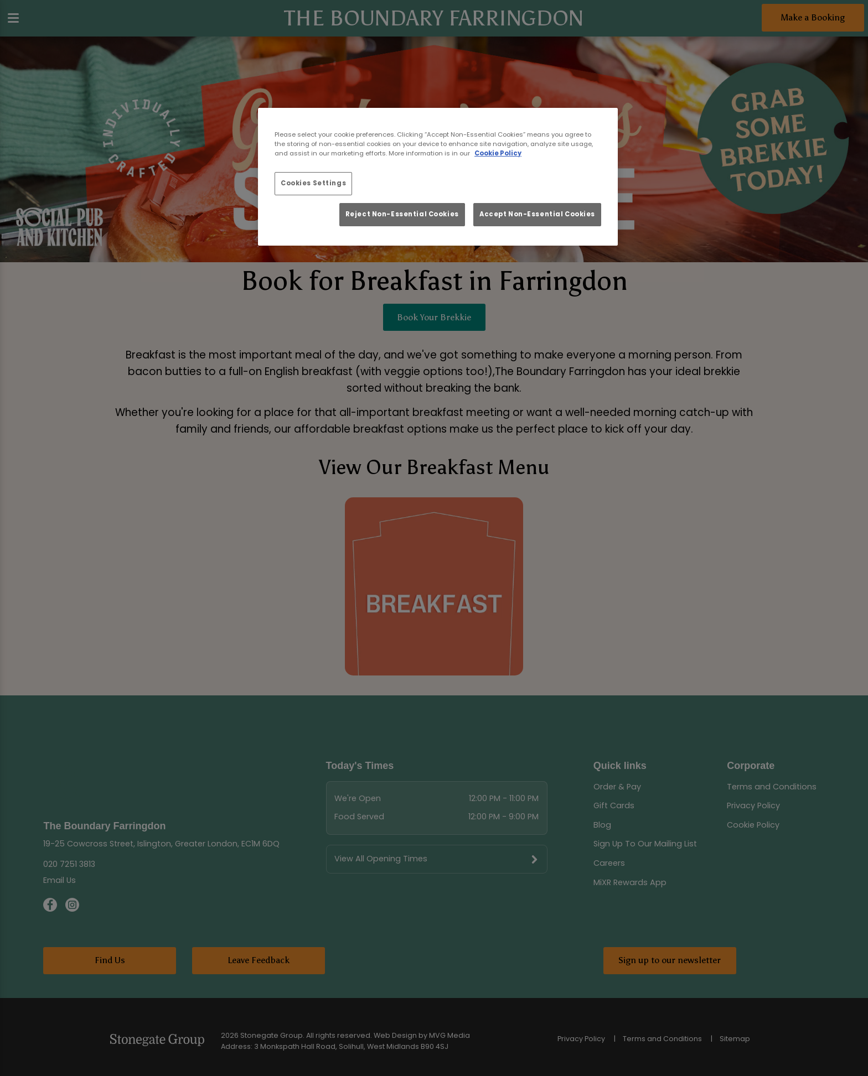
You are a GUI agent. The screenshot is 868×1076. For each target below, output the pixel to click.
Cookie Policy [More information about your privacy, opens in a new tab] (497, 153)
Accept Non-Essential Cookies (537, 214)
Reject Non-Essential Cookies (402, 214)
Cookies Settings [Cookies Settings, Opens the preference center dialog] (313, 183)
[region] (438, 177)
